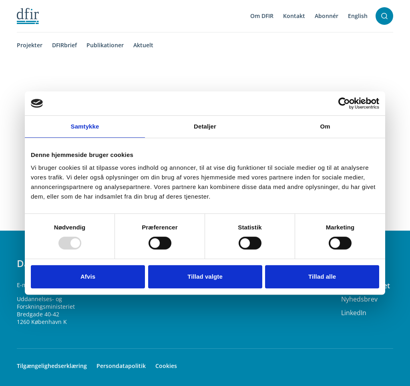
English (358, 16)
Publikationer (105, 45)
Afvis (87, 276)
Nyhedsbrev (359, 299)
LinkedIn (353, 312)
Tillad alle (322, 276)
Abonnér (326, 16)
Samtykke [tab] (85, 126)
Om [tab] (325, 126)
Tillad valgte (205, 276)
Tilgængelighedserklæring (52, 366)
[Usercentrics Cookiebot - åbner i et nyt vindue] (344, 103)
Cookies (166, 366)
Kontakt (294, 16)
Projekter (29, 45)
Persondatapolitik (121, 366)
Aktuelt (143, 45)
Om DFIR (261, 16)
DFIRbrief (64, 45)
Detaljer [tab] (205, 126)
